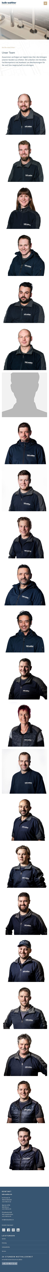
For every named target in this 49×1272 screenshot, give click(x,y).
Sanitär (4, 1238)
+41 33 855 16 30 (6, 1209)
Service (4, 1251)
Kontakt (4, 1225)
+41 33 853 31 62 (6, 1201)
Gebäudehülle (6, 1247)
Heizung (4, 1243)
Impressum (10, 1225)
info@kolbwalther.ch (8, 1219)
